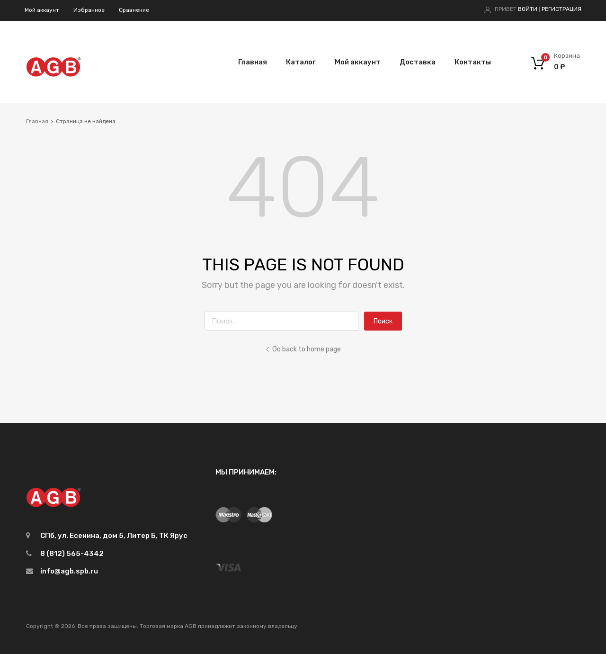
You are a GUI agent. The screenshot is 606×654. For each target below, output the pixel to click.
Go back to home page (303, 349)
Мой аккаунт (42, 10)
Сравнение (134, 10)
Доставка (418, 62)
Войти (527, 9)
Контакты (472, 62)
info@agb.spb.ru (69, 571)
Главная (252, 62)
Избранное (89, 10)
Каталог (301, 62)
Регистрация (561, 9)
